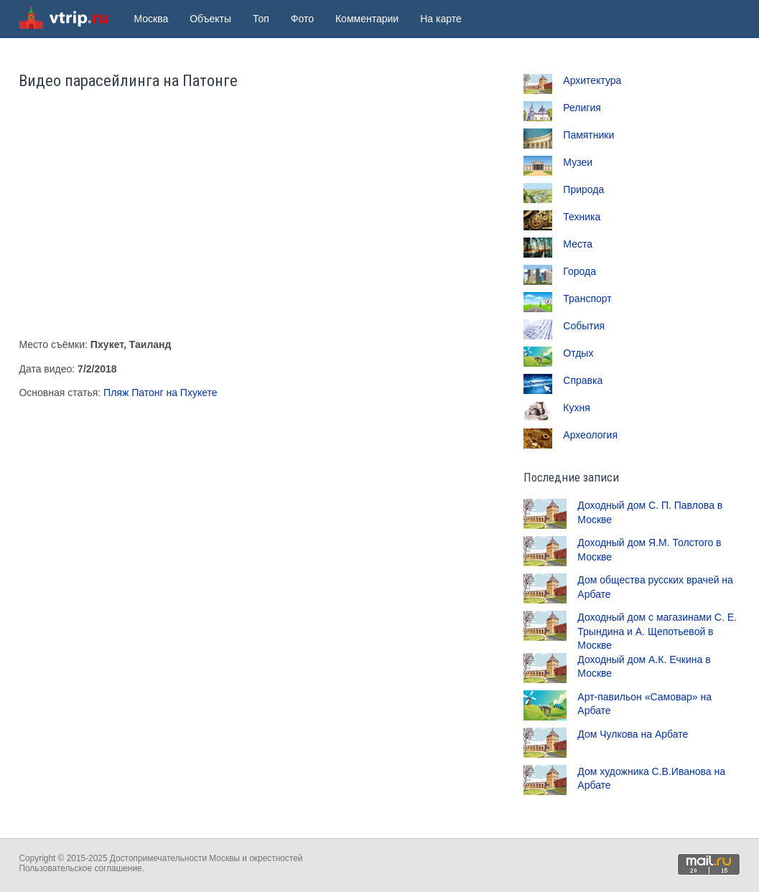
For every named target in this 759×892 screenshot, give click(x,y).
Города (579, 271)
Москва (151, 18)
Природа (583, 189)
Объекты (210, 18)
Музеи (577, 162)
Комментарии (367, 18)
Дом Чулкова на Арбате (632, 734)
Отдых (578, 353)
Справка (582, 380)
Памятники (588, 135)
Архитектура (592, 80)
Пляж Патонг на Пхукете (160, 392)
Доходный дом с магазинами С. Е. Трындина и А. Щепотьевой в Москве (657, 631)
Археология (590, 435)
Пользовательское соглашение (80, 868)
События (584, 326)
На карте (441, 18)
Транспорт (587, 298)
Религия (582, 107)
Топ (261, 18)
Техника (581, 216)
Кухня (576, 407)
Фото (302, 18)
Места (577, 244)
